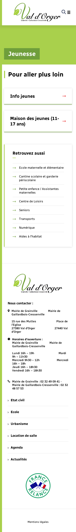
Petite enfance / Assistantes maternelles (36, 190)
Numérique (24, 227)
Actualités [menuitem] (17, 459)
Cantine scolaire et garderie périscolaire (35, 178)
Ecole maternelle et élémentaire (38, 168)
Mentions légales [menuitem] (38, 521)
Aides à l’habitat (27, 236)
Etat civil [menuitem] (16, 400)
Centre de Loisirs (28, 201)
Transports (24, 219)
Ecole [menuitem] (13, 412)
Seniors (21, 210)
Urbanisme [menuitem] (18, 424)
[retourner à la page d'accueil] (37, 12)
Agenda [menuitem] (15, 447)
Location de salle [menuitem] (22, 436)
